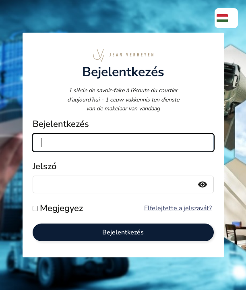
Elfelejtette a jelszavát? (178, 208)
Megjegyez (61, 208)
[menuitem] (226, 18)
